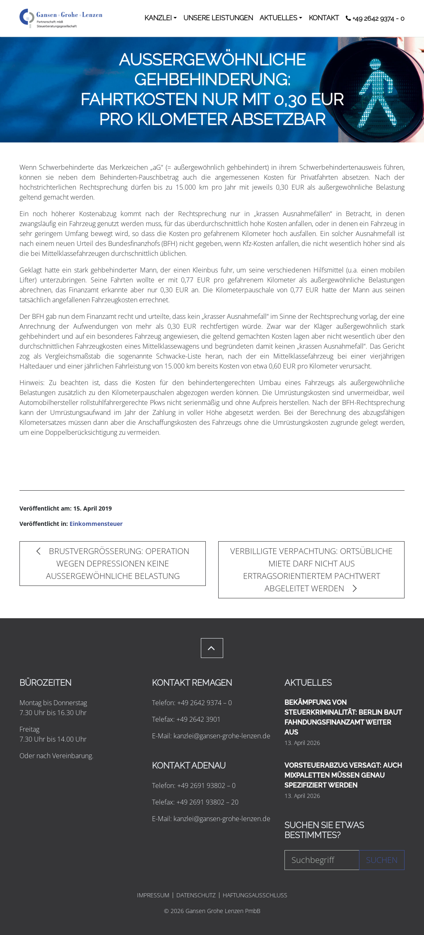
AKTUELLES (278, 18)
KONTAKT (324, 18)
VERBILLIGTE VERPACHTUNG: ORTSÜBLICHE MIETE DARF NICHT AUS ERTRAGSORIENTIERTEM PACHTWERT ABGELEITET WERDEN (311, 569)
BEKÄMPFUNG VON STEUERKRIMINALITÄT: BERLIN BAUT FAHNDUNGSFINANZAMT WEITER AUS (343, 717)
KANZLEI (158, 18)
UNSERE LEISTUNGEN (218, 18)
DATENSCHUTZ (196, 895)
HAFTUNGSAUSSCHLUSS (255, 895)
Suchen (382, 859)
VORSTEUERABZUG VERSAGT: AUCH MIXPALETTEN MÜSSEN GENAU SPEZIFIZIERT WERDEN (343, 775)
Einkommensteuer (96, 524)
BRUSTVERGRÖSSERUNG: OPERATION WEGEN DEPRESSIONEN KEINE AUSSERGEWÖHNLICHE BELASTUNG (112, 563)
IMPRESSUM (153, 895)
